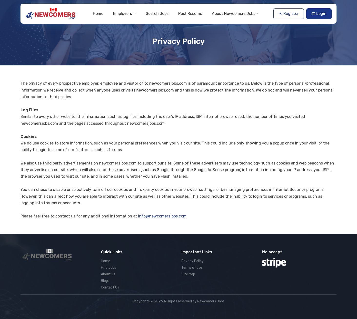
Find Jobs (108, 268)
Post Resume (190, 13)
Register (288, 13)
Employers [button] (123, 13)
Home (98, 13)
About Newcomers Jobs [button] (233, 13)
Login (319, 13)
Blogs (105, 281)
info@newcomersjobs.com (162, 216)
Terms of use (191, 268)
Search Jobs (157, 13)
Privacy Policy (192, 261)
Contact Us (110, 287)
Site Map (188, 274)
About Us (108, 274)
